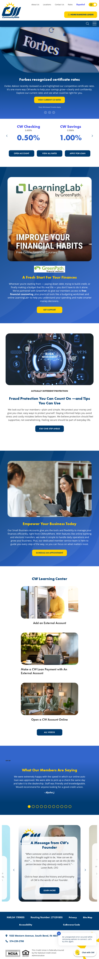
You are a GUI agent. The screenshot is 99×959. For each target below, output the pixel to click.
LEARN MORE (49, 890)
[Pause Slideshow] (9, 760)
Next (92, 135)
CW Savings (70, 126)
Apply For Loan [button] (77, 153)
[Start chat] (84, 952)
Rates (70, 4)
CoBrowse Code (71, 924)
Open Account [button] (21, 153)
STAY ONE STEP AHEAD (49, 428)
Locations (47, 4)
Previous (7, 135)
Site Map (87, 917)
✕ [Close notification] (59, 933)
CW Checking (28, 126)
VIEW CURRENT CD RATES (49, 99)
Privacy (73, 917)
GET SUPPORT (49, 309)
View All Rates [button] (49, 153)
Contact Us (59, 4)
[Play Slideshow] (7, 760)
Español (80, 4)
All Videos (49, 732)
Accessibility (25, 924)
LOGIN (81, 14)
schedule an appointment (49, 552)
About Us (35, 4)
